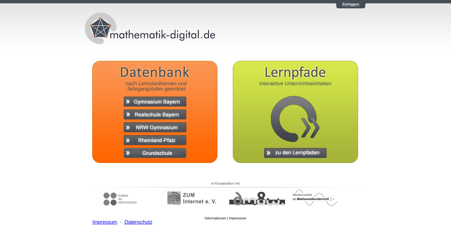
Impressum (237, 218)
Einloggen (350, 4)
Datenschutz (138, 222)
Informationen (215, 218)
